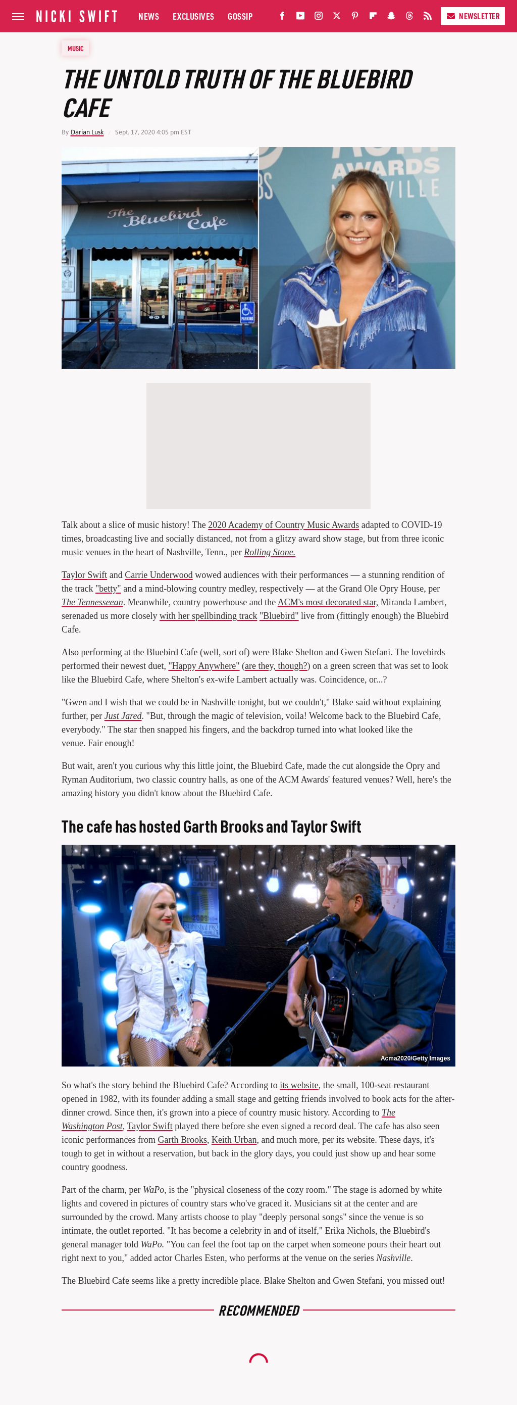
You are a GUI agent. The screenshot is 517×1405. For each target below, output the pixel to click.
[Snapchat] (391, 18)
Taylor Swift (84, 575)
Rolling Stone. (269, 552)
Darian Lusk (87, 132)
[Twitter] (337, 18)
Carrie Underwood (158, 575)
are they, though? (276, 666)
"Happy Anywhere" (203, 666)
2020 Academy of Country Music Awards (283, 525)
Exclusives (194, 16)
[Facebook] (282, 18)
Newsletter (473, 16)
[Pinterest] (355, 18)
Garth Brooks (182, 1140)
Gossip (240, 16)
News (148, 16)
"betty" (108, 589)
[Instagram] (319, 18)
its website (299, 1085)
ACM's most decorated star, (328, 602)
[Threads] (409, 18)
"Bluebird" (279, 616)
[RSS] (428, 18)
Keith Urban (234, 1140)
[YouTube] (300, 18)
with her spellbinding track (208, 616)
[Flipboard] (373, 18)
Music (76, 48)
